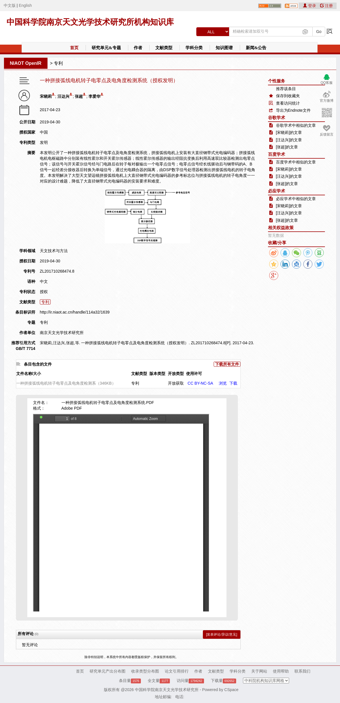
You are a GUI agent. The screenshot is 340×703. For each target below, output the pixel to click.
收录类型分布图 (145, 671)
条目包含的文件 (38, 364)
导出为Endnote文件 (293, 110)
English (25, 5)
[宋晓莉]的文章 (289, 132)
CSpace (231, 689)
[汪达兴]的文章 (289, 140)
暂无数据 (276, 235)
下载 (233, 383)
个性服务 (276, 80)
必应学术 (276, 190)
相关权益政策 (281, 227)
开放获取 (176, 383)
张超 (79, 96)
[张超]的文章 (287, 147)
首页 (74, 47)
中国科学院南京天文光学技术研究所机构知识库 (90, 22)
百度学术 (276, 154)
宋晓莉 (46, 96)
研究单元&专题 (106, 47)
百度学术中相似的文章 (296, 162)
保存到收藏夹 (288, 96)
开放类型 (176, 373)
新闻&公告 (256, 47)
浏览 (223, 383)
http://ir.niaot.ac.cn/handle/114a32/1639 (75, 312)
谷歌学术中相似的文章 (296, 125)
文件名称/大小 (28, 373)
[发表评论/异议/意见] (221, 634)
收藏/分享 (277, 242)
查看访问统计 (288, 103)
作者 (138, 47)
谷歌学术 (276, 117)
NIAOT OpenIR (26, 63)
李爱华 (94, 96)
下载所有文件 (227, 364)
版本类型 (157, 373)
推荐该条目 (286, 88)
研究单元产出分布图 (107, 671)
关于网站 (259, 671)
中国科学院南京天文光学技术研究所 (167, 689)
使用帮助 (281, 671)
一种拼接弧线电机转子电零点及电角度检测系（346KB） (66, 383)
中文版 (10, 5)
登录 (310, 5)
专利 (58, 63)
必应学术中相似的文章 (296, 198)
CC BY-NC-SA (200, 383)
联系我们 (302, 671)
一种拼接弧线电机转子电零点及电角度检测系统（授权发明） (109, 80)
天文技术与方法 (54, 250)
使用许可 (194, 373)
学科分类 (194, 47)
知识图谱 (224, 47)
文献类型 (163, 47)
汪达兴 (63, 96)
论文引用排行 (177, 671)
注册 (326, 5)
